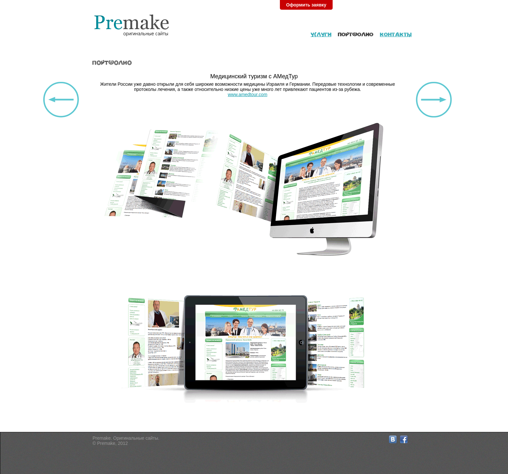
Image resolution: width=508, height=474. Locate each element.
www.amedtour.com (247, 94)
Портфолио (355, 34)
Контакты (396, 34)
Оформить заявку (306, 4)
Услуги (321, 34)
